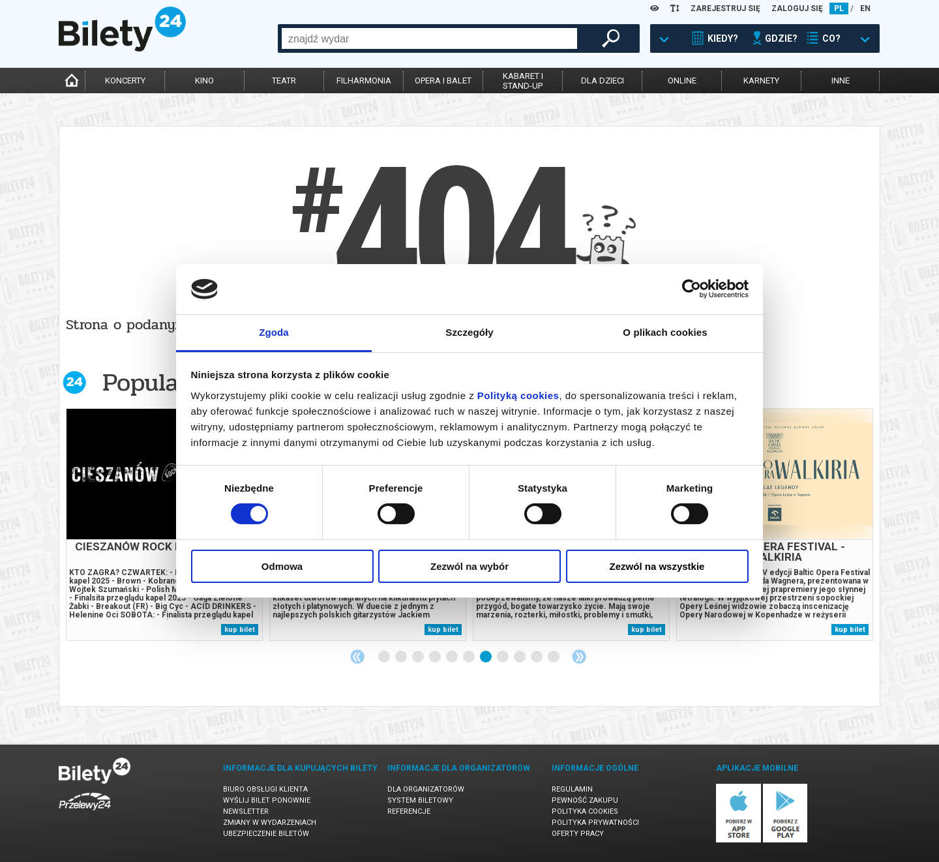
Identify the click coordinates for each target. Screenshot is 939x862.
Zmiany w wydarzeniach (269, 822)
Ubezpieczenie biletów (266, 833)
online (682, 80)
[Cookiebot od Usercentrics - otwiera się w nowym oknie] (691, 289)
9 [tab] (520, 657)
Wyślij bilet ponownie (266, 800)
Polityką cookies (518, 395)
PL (839, 8)
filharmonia (363, 80)
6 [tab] (469, 657)
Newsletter (246, 811)
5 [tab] (452, 657)
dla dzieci (602, 80)
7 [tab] (486, 657)
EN (865, 8)
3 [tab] (418, 657)
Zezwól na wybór (469, 566)
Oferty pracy (578, 833)
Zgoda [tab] (274, 332)
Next (579, 656)
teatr (284, 80)
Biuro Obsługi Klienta (265, 789)
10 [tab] (537, 657)
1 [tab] (384, 657)
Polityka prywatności (595, 822)
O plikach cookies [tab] (665, 332)
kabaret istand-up (523, 81)
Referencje (408, 811)
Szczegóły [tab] (469, 332)
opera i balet (443, 80)
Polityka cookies (585, 811)
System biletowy (420, 800)
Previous (357, 656)
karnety (761, 80)
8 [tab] (503, 657)
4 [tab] (435, 657)
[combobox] (429, 38)
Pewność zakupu (585, 800)
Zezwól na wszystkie (657, 566)
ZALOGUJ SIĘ (797, 8)
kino (204, 80)
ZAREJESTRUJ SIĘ (725, 8)
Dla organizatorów (425, 789)
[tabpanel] (164, 524)
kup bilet (239, 629)
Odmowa (282, 566)
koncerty (125, 80)
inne (840, 80)
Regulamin (572, 789)
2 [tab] (401, 657)
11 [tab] (554, 657)
